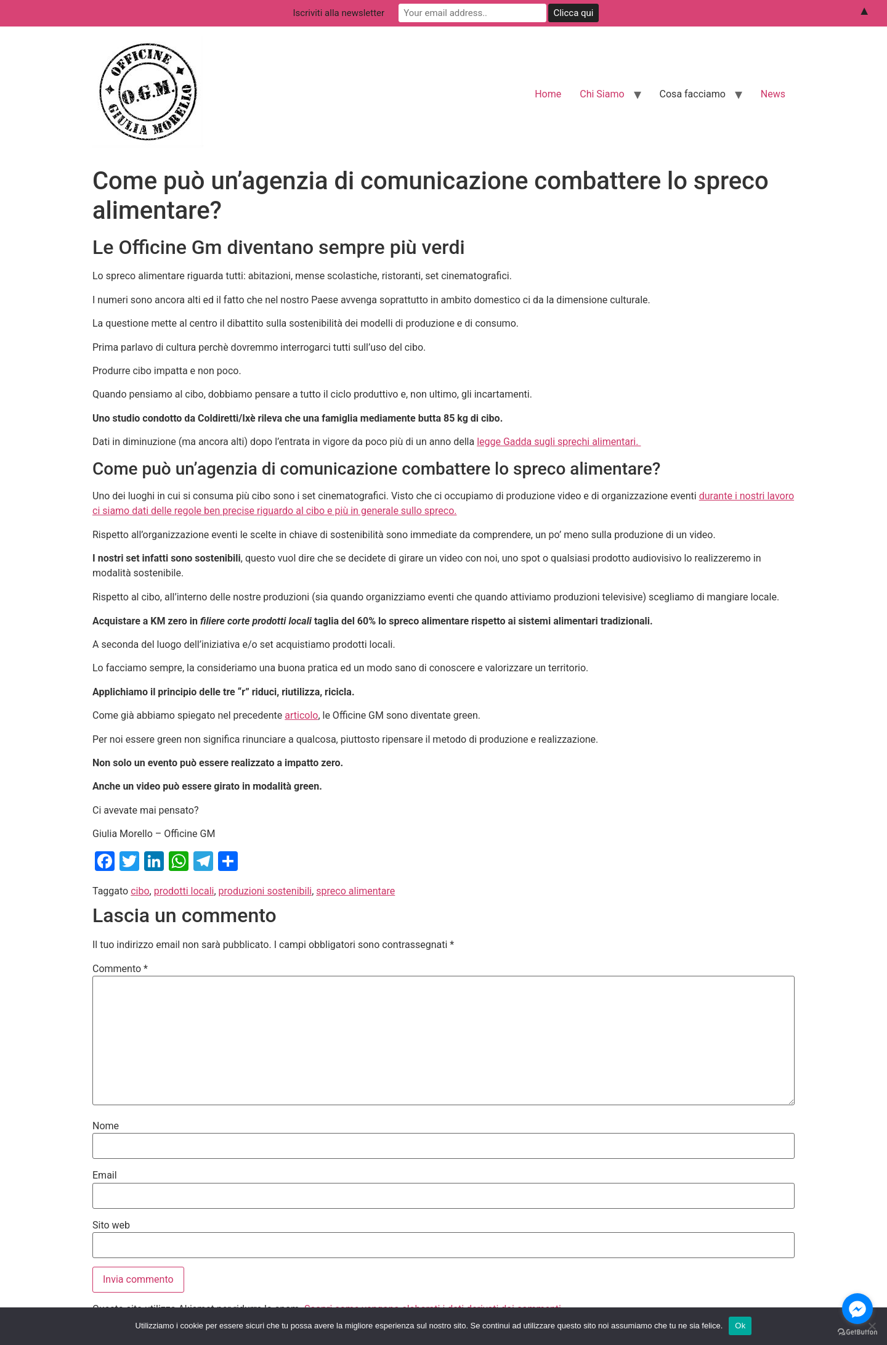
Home (548, 94)
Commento (120, 969)
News (773, 94)
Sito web (111, 1225)
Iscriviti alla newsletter (339, 12)
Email (104, 1175)
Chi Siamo (602, 94)
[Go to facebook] (857, 1308)
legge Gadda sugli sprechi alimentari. (559, 442)
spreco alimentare (355, 891)
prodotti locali (184, 891)
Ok (740, 1325)
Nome (105, 1126)
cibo (140, 891)
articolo (301, 715)
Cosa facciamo (693, 94)
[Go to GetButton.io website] (857, 1332)
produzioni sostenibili (265, 891)
